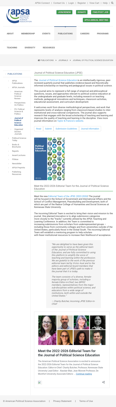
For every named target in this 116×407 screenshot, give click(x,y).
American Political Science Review (18, 95)
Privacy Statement (62, 401)
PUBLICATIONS (47, 60)
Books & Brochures (16, 145)
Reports (15, 151)
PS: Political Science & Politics (19, 111)
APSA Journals (18, 87)
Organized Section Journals (18, 131)
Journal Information (90, 128)
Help (105, 3)
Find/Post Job (100, 12)
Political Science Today (19, 139)
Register (82, 3)
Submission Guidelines (66, 128)
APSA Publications (17, 82)
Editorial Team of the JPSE (62, 196)
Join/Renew (64, 12)
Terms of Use (86, 401)
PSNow (15, 159)
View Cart (94, 3)
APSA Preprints (18, 167)
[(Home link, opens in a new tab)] (19, 16)
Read (38, 128)
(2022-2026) (82, 196)
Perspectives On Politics (19, 104)
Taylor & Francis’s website (70, 121)
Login (71, 3)
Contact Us (59, 3)
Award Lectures (18, 155)
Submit (48, 128)
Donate (82, 12)
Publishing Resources (16, 173)
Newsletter (16, 163)
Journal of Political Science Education (93, 60)
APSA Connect (42, 3)
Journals (63, 60)
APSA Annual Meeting (96, 20)
